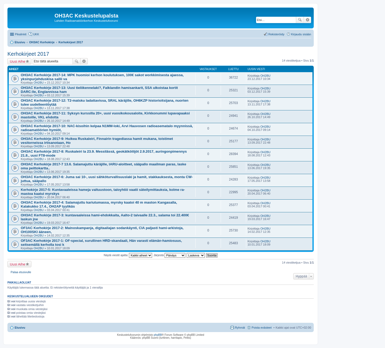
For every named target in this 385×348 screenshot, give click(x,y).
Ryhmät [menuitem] (240, 327)
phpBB (158, 334)
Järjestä (169, 255)
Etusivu (20, 327)
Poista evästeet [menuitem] (261, 327)
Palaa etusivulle (21, 272)
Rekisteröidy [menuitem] (276, 34)
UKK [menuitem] (36, 34)
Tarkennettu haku (307, 20)
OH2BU (39, 82)
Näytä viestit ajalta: (128, 255)
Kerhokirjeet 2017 (28, 54)
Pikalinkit (20, 34)
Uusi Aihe (17, 61)
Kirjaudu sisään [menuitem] (301, 34)
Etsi (300, 20)
